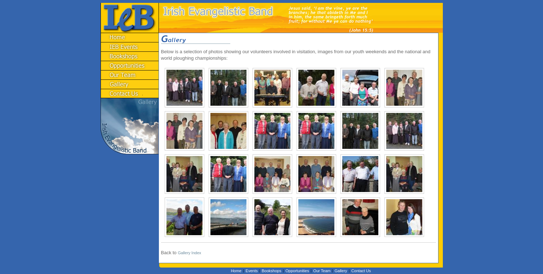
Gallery (340, 271)
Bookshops (271, 271)
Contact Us (361, 271)
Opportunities (297, 271)
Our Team (322, 271)
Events (252, 271)
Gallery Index (189, 253)
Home (236, 271)
